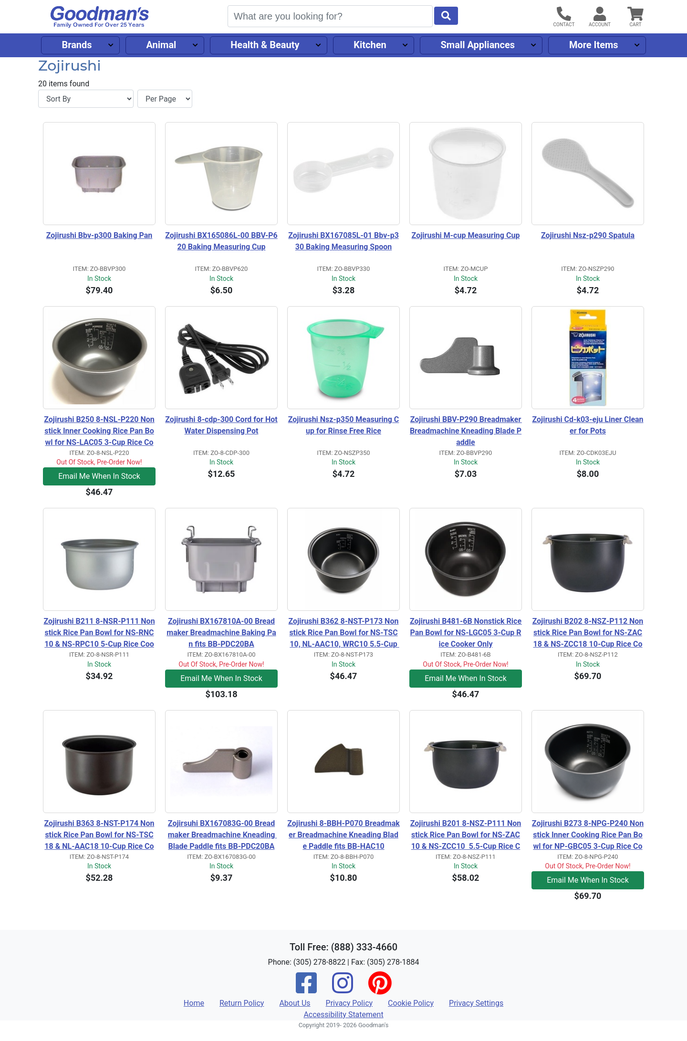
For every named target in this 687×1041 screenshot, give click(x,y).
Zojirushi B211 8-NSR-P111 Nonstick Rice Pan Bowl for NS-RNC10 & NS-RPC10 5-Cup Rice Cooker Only (99, 633)
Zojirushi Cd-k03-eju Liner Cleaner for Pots (587, 425)
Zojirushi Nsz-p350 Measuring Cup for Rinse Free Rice (343, 425)
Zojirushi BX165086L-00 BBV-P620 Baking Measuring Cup (221, 241)
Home (194, 1003)
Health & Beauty (264, 45)
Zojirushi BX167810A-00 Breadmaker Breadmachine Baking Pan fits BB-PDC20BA (221, 633)
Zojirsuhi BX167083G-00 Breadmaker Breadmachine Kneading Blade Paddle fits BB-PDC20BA (222, 835)
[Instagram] (342, 989)
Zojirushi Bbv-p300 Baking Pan (99, 235)
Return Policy (241, 1003)
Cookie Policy (411, 1003)
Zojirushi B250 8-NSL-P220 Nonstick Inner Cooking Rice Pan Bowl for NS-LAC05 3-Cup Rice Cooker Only (99, 431)
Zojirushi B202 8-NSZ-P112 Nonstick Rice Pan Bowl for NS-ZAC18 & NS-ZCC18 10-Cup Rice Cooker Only (588, 633)
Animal (161, 45)
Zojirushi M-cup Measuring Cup (466, 235)
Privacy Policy (349, 1003)
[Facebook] (306, 989)
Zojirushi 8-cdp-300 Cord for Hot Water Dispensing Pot (221, 425)
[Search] (330, 16)
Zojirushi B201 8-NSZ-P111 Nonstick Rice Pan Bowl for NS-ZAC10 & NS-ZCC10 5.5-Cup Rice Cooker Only (465, 835)
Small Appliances (478, 45)
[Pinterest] (379, 989)
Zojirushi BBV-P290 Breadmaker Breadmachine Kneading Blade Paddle (466, 431)
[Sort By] (86, 99)
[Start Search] (446, 16)
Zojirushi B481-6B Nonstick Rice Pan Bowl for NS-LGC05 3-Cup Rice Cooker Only (466, 633)
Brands (77, 45)
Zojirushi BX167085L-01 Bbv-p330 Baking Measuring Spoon (343, 241)
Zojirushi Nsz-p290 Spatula (588, 235)
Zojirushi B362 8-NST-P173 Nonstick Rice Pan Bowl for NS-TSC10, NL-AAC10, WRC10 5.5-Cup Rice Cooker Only (344, 633)
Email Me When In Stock (99, 476)
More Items (593, 45)
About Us (294, 1003)
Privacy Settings (476, 1003)
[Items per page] (164, 99)
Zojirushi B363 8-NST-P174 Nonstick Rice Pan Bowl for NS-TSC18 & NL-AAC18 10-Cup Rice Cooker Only (99, 835)
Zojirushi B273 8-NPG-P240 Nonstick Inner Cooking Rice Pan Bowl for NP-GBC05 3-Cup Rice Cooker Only (588, 835)
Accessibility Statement (343, 1014)
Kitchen (370, 45)
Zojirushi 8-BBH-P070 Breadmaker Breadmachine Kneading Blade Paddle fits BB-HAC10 (343, 835)
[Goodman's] (100, 17)
